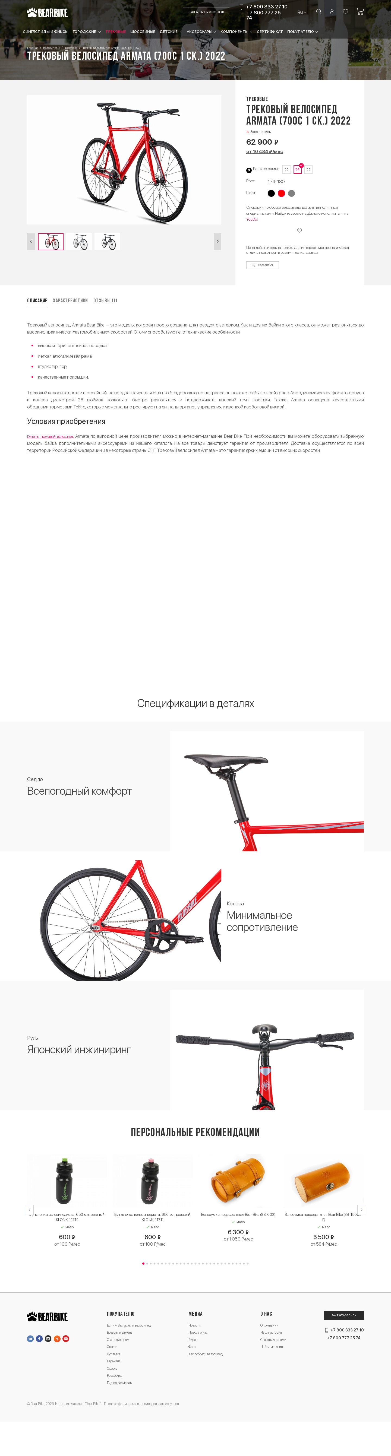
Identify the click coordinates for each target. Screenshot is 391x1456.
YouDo (251, 226)
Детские (169, 32)
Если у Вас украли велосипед (134, 1343)
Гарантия (115, 1388)
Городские (85, 32)
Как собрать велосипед (208, 1379)
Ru (294, 13)
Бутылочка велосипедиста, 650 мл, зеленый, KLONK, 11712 (67, 1232)
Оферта (114, 1398)
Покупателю (300, 32)
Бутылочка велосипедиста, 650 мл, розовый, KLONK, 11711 (152, 1232)
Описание (39, 312)
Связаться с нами (272, 1361)
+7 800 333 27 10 (260, 8)
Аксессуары (199, 32)
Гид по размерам (123, 1416)
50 (288, 170)
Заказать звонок (200, 13)
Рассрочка (116, 1407)
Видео (193, 1361)
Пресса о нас (199, 1352)
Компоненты (234, 32)
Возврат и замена (123, 1352)
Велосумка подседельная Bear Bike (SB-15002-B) (324, 1232)
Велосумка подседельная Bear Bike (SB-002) (238, 1232)
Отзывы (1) (144, 312)
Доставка (116, 1379)
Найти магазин (270, 1370)
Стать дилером (121, 1361)
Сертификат (270, 32)
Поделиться (267, 274)
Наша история (269, 1352)
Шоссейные (142, 32)
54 (302, 170)
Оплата (114, 1370)
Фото (192, 1370)
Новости (195, 1343)
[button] (32, 244)
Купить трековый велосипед (55, 448)
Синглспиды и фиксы (45, 32)
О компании (267, 1343)
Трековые (115, 32)
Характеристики (90, 312)
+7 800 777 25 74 (256, 16)
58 (317, 170)
